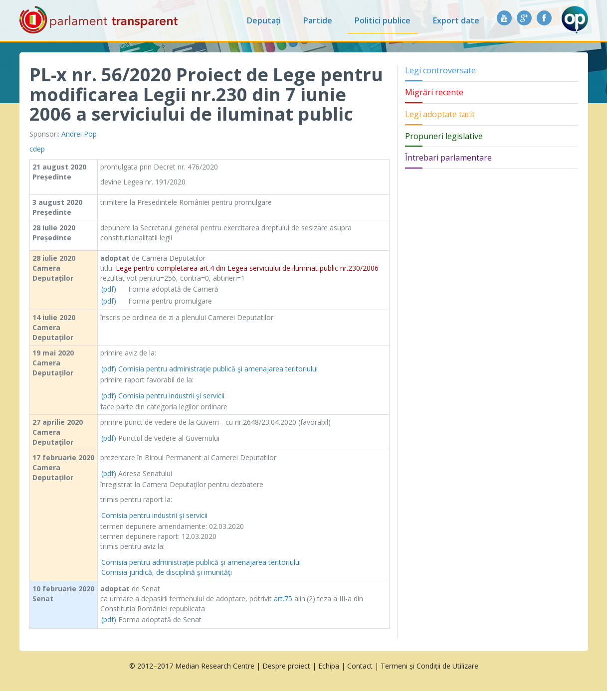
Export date (456, 20)
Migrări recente (434, 92)
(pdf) (108, 289)
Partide (317, 20)
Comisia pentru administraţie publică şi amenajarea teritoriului (218, 368)
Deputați (264, 20)
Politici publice (382, 20)
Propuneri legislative (444, 136)
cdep (37, 149)
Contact (360, 666)
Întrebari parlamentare (448, 157)
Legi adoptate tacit (440, 114)
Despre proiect (286, 666)
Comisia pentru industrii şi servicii (171, 395)
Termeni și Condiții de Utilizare (429, 666)
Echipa (328, 666)
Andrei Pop (79, 134)
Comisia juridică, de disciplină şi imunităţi (166, 572)
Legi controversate (440, 70)
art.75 (283, 598)
